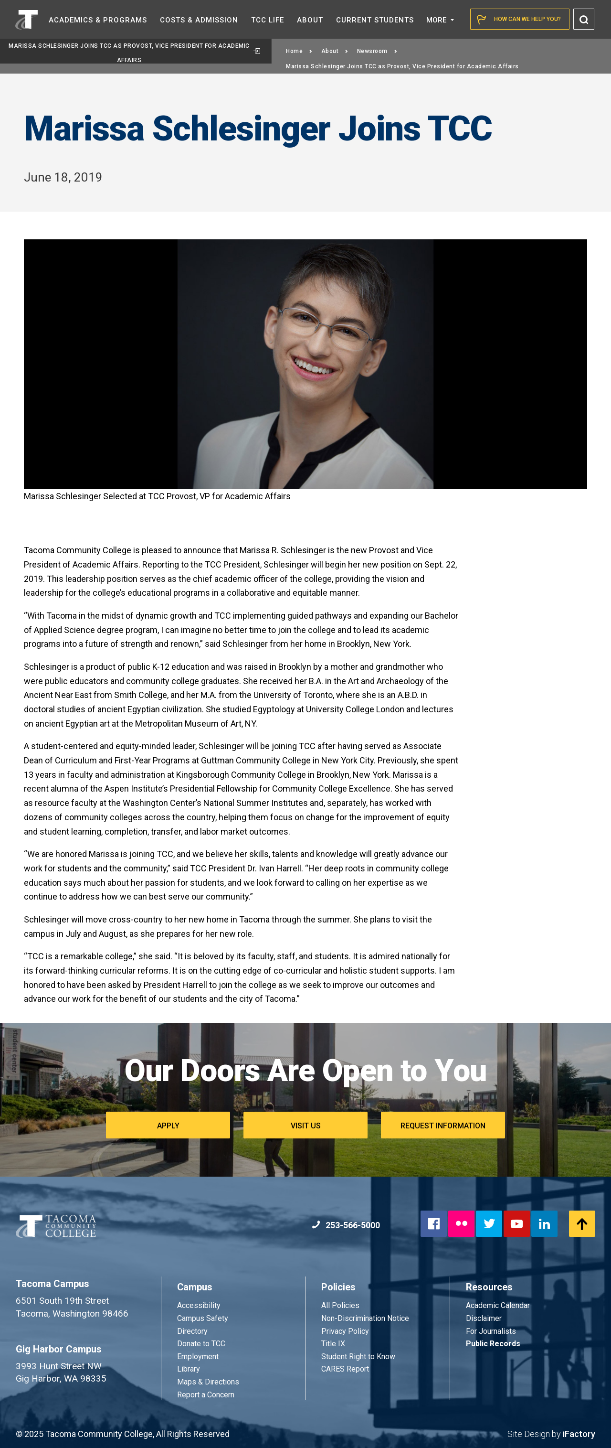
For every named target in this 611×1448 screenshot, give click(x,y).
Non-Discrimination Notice (365, 1318)
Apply (168, 1125)
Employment (198, 1356)
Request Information (442, 1125)
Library (188, 1368)
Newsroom (377, 51)
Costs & (199, 20)
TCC (267, 20)
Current (375, 20)
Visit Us (306, 1125)
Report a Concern (205, 1394)
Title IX (333, 1343)
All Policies (341, 1305)
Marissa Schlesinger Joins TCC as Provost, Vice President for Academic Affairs (134, 53)
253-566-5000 (346, 1225)
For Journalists (491, 1331)
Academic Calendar (498, 1305)
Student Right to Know (358, 1356)
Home (299, 51)
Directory (192, 1331)
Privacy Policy (345, 1331)
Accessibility (199, 1305)
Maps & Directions (208, 1381)
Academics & (98, 20)
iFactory (579, 1434)
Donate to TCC (201, 1343)
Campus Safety (202, 1318)
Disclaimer (484, 1318)
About (334, 51)
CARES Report (345, 1368)
